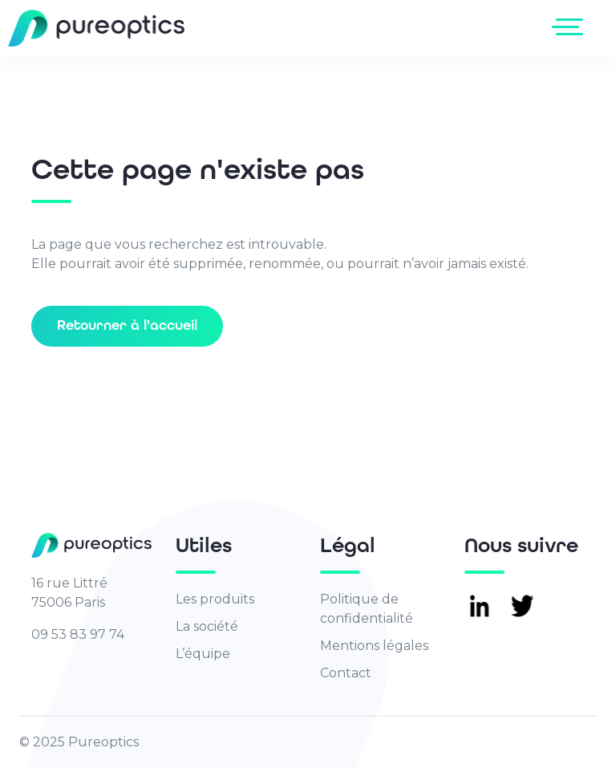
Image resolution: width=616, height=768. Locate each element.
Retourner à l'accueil (127, 325)
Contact (345, 673)
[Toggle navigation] (570, 26)
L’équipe (203, 653)
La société (207, 626)
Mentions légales (374, 645)
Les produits (215, 599)
